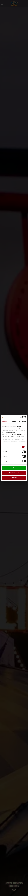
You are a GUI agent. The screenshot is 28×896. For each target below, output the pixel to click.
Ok (14, 467)
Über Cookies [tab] (22, 421)
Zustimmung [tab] (5, 421)
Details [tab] (14, 421)
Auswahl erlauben (14, 472)
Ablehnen (14, 477)
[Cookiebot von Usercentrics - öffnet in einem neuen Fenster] (20, 417)
